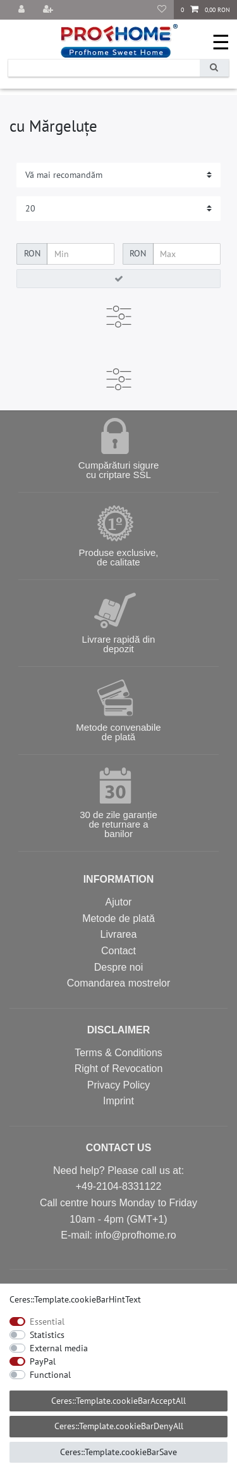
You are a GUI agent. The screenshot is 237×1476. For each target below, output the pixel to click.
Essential (47, 1321)
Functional (50, 1374)
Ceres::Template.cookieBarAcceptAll (118, 1400)
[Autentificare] (22, 10)
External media (59, 1348)
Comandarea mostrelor (119, 983)
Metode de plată (118, 918)
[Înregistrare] (49, 10)
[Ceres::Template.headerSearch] (214, 68)
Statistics (47, 1334)
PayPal (43, 1361)
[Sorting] (118, 175)
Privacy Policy (118, 1085)
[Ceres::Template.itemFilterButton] (118, 278)
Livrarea (118, 934)
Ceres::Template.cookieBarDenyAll (118, 1426)
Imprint (118, 1100)
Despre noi (118, 967)
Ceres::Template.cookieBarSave (118, 1452)
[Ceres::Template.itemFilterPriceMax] (187, 254)
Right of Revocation (119, 1068)
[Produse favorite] (161, 10)
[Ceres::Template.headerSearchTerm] (104, 68)
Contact (118, 950)
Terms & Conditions (118, 1052)
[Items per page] (118, 208)
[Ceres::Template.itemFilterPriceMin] (80, 254)
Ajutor (119, 902)
